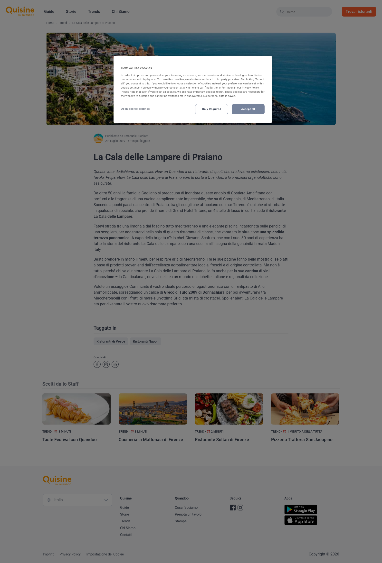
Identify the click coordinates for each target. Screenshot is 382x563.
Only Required (211, 109)
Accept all (248, 109)
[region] (193, 89)
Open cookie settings (135, 108)
